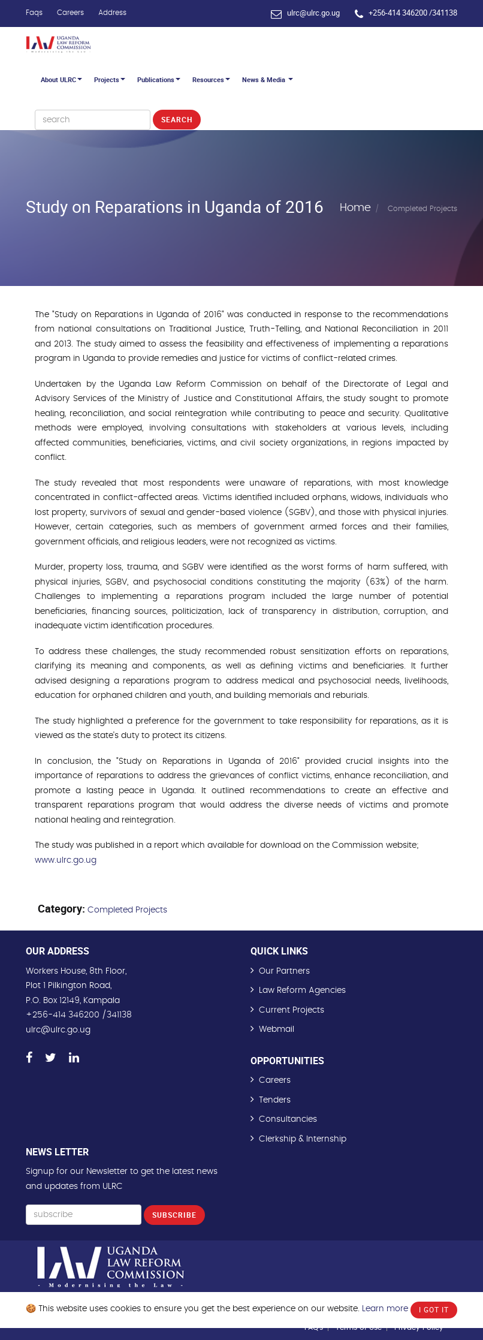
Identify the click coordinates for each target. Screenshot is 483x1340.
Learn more (385, 1309)
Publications (158, 79)
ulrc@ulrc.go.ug (313, 12)
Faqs (34, 12)
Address (112, 12)
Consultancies (288, 1119)
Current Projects (291, 1010)
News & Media (267, 79)
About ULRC (61, 79)
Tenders (275, 1100)
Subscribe (174, 1214)
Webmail (276, 1029)
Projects (109, 79)
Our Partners (284, 971)
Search (176, 119)
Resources (211, 79)
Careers (70, 12)
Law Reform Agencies (302, 990)
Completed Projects (127, 910)
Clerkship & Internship (302, 1139)
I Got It (434, 1309)
